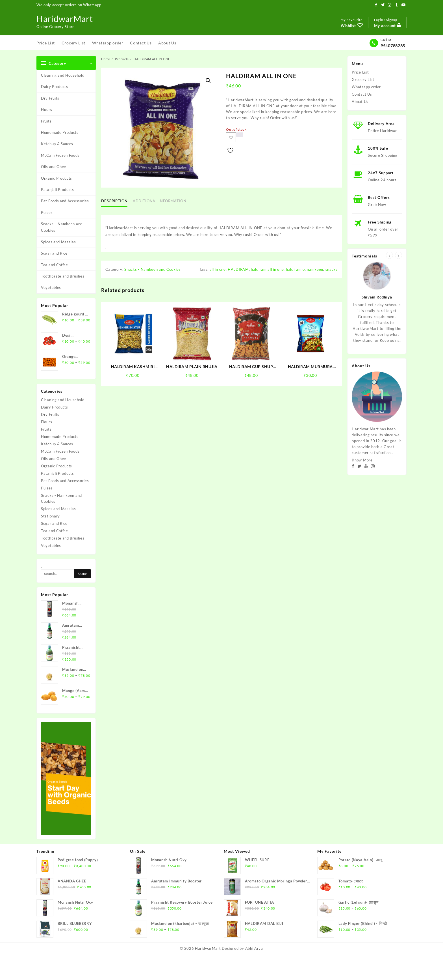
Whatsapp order (366, 87)
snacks (331, 269)
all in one (218, 269)
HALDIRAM (238, 269)
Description (114, 201)
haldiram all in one (267, 269)
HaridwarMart (64, 19)
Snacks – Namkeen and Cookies (61, 227)
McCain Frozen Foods (60, 155)
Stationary (50, 516)
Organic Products (56, 178)
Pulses (47, 212)
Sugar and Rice (54, 253)
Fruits (46, 121)
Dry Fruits (50, 98)
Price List (360, 72)
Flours (46, 109)
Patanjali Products (57, 189)
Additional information (159, 201)
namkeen (315, 269)
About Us (360, 101)
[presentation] (389, 255)
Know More (362, 460)
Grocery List (363, 79)
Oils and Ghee (53, 166)
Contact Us (362, 94)
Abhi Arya (254, 948)
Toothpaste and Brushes (62, 276)
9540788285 (393, 45)
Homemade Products (60, 132)
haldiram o (295, 269)
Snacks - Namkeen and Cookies (61, 498)
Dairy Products (54, 86)
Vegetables (51, 287)
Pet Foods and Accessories (65, 201)
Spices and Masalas (58, 242)
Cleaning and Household (62, 75)
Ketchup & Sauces (57, 143)
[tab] (116, 201)
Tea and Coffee (54, 265)
